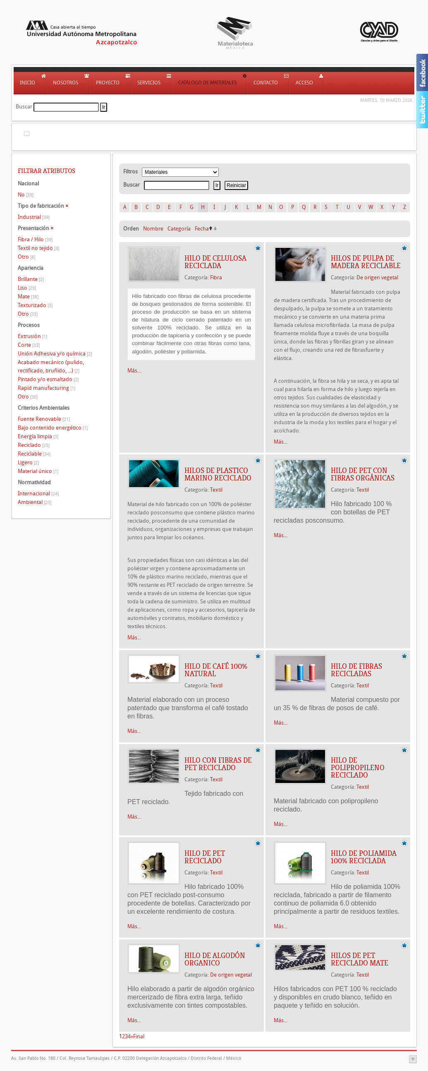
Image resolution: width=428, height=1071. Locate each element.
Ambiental (34, 502)
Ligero (28, 462)
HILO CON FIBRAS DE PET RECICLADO (218, 764)
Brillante (31, 279)
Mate (28, 296)
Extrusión (32, 336)
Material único (38, 471)
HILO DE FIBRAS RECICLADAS (356, 670)
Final (138, 1036)
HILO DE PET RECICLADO (204, 857)
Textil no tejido (38, 248)
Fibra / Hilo (35, 239)
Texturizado (35, 305)
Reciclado (34, 445)
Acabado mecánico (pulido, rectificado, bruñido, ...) (51, 366)
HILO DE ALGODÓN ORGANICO (214, 959)
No (25, 195)
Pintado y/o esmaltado (48, 379)
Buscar (24, 106)
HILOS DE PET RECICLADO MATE (359, 959)
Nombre (153, 229)
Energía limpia (38, 436)
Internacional (38, 493)
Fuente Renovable (44, 419)
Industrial (34, 217)
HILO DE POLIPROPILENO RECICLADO (358, 768)
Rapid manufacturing (46, 388)
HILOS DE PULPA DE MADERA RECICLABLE (366, 262)
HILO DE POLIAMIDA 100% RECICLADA (364, 857)
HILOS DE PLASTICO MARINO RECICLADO (217, 474)
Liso (27, 288)
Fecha (202, 229)
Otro (26, 257)
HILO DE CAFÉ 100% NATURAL (215, 670)
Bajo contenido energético (53, 428)
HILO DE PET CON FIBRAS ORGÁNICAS (363, 474)
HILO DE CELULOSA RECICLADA (215, 262)
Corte (29, 345)
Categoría (179, 229)
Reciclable (34, 454)
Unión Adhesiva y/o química (55, 354)
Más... (134, 370)
